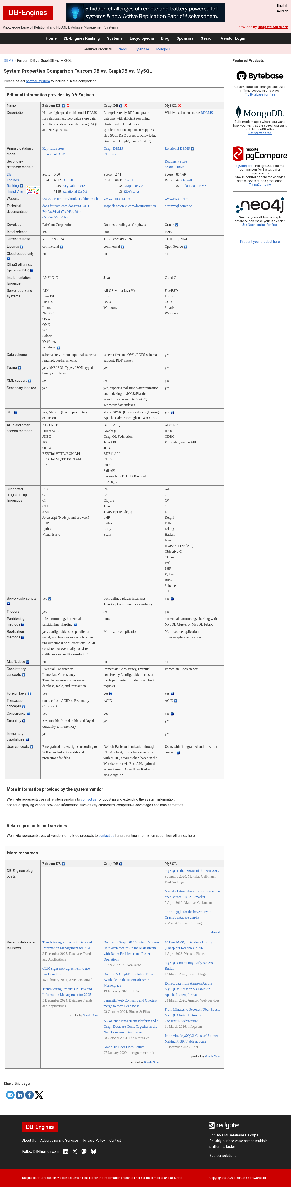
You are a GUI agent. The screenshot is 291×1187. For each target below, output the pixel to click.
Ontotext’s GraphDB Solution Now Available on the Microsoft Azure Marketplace (128, 979)
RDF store (111, 154)
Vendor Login (233, 38)
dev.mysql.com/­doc (178, 206)
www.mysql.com (176, 199)
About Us (29, 1140)
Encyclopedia (142, 38)
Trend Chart (15, 191)
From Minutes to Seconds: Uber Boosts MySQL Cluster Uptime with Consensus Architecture (192, 1015)
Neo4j (122, 49)
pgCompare (244, 166)
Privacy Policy (94, 1140)
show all (215, 932)
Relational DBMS (55, 154)
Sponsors (185, 38)
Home (51, 38)
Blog (165, 38)
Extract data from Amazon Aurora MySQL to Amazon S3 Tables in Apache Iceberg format (188, 989)
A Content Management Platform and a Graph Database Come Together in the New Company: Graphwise (131, 1026)
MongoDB (163, 49)
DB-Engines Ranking (82, 38)
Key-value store (53, 148)
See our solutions (222, 1156)
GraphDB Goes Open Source (124, 1047)
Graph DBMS (113, 148)
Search (207, 38)
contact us (89, 799)
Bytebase (141, 49)
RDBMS (207, 113)
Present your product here (260, 242)
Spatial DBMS (175, 167)
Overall (68, 180)
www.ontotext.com (117, 199)
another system (38, 81)
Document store (176, 161)
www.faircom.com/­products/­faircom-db (70, 199)
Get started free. (260, 133)
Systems (115, 38)
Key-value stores (74, 186)
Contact (115, 1140)
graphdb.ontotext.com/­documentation (130, 206)
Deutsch (281, 11)
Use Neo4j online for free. (260, 225)
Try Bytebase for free (260, 94)
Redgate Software (273, 27)
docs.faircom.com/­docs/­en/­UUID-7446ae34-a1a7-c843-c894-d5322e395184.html (66, 211)
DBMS (9, 60)
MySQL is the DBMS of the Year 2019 (192, 871)
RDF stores (131, 191)
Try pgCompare (260, 185)
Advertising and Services (59, 1140)
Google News (90, 1015)
